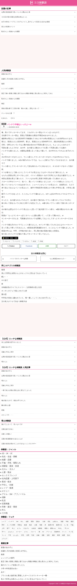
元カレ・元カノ (8, 469)
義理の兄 (59, 525)
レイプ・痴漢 (7, 488)
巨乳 (22, 535)
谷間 (27, 535)
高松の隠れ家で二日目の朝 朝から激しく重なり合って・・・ (22, 108)
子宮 (9, 535)
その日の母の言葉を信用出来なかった (14, 17)
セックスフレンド (9, 475)
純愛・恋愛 (6, 460)
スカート (7, 241)
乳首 (32, 535)
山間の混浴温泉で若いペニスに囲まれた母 (15, 12)
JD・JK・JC (7, 453)
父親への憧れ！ (6, 434)
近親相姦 (5, 504)
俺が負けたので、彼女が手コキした (13, 400)
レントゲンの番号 (7, 88)
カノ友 (66, 525)
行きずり (26, 528)
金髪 (27, 521)
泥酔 (4, 497)
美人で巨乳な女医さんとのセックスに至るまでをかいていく (24, 273)
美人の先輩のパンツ (8, 26)
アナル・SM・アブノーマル (14, 494)
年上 (13, 528)
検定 (2, 103)
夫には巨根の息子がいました (11, 342)
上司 (3, 528)
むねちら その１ (8, 118)
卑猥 (58, 535)
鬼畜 (53, 535)
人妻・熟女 (6, 472)
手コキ (67, 528)
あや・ (3, 572)
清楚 (62, 521)
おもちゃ (11, 532)
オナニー (5, 491)
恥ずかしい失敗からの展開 (10, 31)
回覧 (2, 410)
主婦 (43, 521)
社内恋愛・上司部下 (10, 478)
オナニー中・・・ (7, 415)
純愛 (63, 535)
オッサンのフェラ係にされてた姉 (14, 291)
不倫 (72, 525)
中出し (60, 528)
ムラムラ (4, 538)
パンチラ (17, 241)
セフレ (19, 528)
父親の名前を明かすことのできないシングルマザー (18, 443)
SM (17, 521)
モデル (26, 241)
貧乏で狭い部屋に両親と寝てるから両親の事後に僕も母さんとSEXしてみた (27, 93)
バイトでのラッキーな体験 (19, 258)
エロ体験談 (62, 583)
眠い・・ (4, 277)
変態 (32, 521)
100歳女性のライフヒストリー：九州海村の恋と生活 (21, 287)
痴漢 (2, 84)
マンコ (4, 535)
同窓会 (20, 525)
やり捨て (4, 280)
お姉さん (55, 521)
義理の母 (51, 525)
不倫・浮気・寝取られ (11, 463)
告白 (68, 535)
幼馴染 (40, 528)
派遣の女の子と (6, 74)
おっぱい (16, 535)
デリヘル (49, 532)
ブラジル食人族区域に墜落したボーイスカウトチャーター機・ (25, 576)
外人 (4, 510)
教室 (72, 521)
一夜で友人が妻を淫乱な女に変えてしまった (16, 390)
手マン (4, 532)
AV (43, 532)
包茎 (48, 535)
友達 (34, 241)
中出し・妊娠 (7, 485)
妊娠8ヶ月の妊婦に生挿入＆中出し (13, 79)
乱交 (4, 500)
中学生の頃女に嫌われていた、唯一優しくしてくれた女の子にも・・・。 (29, 298)
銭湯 (25, 525)
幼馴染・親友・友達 (11, 238)
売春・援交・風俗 (9, 507)
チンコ (64, 532)
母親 (40, 525)
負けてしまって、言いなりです (12, 424)
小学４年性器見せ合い (9, 568)
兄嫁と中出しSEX (7, 352)
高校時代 (57, 532)
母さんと (4, 361)
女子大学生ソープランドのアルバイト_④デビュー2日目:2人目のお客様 (25, 22)
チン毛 (71, 532)
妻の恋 (4, 294)
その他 (5, 513)
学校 (41, 241)
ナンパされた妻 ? (7, 113)
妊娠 (38, 535)
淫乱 (49, 521)
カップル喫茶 (11, 525)
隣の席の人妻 (5, 405)
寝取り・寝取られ (50, 528)
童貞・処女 (6, 482)
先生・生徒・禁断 (9, 457)
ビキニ (26, 532)
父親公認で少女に (7, 429)
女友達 (33, 528)
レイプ (4, 521)
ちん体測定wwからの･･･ (58, 258)
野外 (3, 525)
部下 (8, 528)
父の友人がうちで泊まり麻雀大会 (14, 301)
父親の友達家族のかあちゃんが (12, 439)
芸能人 (38, 521)
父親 (35, 525)
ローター (19, 532)
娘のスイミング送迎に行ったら (13, 565)
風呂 (30, 525)
